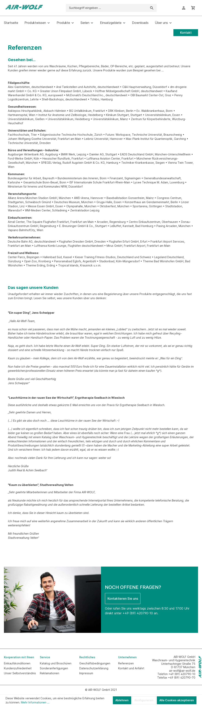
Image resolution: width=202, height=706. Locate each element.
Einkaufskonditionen (17, 663)
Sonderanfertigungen (54, 668)
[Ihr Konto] (183, 8)
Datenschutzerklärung (93, 668)
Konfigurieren (144, 700)
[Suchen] (152, 8)
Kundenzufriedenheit (18, 668)
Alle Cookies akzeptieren (176, 700)
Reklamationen (49, 673)
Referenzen (126, 663)
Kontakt (186, 33)
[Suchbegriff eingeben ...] (106, 8)
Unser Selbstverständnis (20, 673)
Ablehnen (122, 700)
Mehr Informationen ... (35, 702)
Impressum (86, 673)
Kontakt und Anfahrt (131, 668)
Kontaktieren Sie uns (123, 598)
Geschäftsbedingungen (94, 663)
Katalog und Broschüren (55, 663)
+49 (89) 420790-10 (138, 613)
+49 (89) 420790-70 (181, 677)
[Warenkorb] (193, 8)
